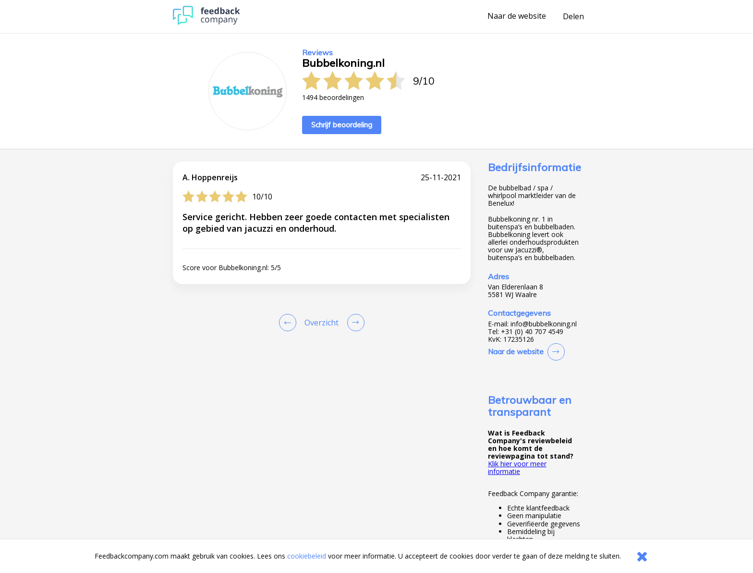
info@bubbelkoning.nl (543, 324)
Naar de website (516, 16)
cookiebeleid (306, 556)
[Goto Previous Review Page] (289, 322)
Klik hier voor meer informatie (517, 467)
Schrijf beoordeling (341, 124)
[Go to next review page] (353, 322)
